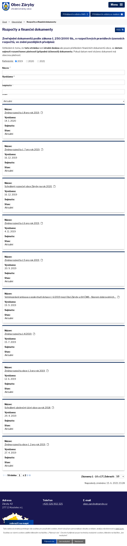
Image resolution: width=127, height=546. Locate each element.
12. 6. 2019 (10, 379)
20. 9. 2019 (10, 268)
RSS (119, 30)
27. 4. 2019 (10, 453)
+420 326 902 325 (53, 504)
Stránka (11, 475)
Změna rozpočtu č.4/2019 (20, 334)
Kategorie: (8, 61)
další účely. (119, 529)
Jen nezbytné (64, 541)
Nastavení (79, 541)
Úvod (4, 22)
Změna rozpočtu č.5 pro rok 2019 (24, 260)
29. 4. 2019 (10, 416)
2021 (42, 61)
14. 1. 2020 (10, 121)
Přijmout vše (49, 541)
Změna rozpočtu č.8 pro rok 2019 (24, 113)
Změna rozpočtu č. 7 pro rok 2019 (24, 150)
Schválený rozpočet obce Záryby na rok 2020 (30, 186)
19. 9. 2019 (10, 305)
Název (5, 68)
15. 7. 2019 (10, 342)
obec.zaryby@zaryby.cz (95, 504)
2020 (31, 61)
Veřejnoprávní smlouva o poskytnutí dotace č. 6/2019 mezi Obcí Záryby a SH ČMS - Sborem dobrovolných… (62, 297)
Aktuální (9, 134)
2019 (20, 61)
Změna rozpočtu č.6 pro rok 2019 (24, 223)
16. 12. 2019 (11, 158)
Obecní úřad (17, 22)
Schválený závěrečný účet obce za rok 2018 (29, 408)
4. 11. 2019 (10, 232)
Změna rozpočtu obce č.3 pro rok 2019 (26, 371)
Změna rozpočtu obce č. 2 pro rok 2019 (27, 445)
